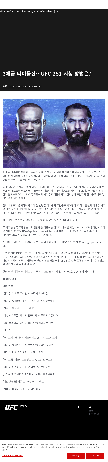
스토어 (92, 10)
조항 (91, 410)
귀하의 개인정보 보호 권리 (12, 455)
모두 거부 (95, 455)
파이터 (31, 10)
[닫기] (103, 445)
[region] (54, 451)
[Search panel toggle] (99, 10)
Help (78, 407)
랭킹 (19, 10)
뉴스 (41, 10)
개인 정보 (94, 414)
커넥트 (59, 10)
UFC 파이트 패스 (75, 10)
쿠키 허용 (75, 455)
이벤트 (8, 10)
